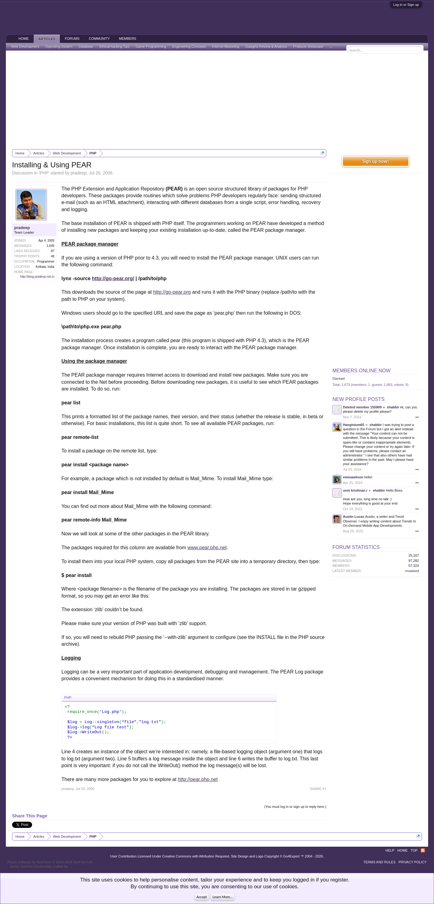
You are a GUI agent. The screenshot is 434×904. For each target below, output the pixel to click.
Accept (202, 897)
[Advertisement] (217, 100)
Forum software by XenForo (50, 862)
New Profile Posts (358, 399)
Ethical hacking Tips (114, 46)
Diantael (338, 378)
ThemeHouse (79, 866)
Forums (72, 38)
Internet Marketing (226, 46)
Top (414, 850)
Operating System (59, 46)
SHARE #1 (318, 789)
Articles (46, 39)
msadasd (412, 571)
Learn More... (223, 897)
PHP (44, 172)
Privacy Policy (413, 862)
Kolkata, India (44, 266)
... (330, 46)
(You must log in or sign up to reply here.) (295, 806)
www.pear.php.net (207, 547)
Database (86, 46)
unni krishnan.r (355, 490)
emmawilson (353, 477)
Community (99, 38)
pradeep (78, 172)
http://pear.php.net (198, 779)
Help (390, 850)
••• (417, 417)
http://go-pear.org (172, 292)
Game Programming (151, 46)
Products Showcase (308, 46)
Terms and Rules (379, 862)
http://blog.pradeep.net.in (37, 276)
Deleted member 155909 (362, 407)
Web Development (25, 46)
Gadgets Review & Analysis (266, 46)
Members (127, 38)
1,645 (50, 245)
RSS (423, 850)
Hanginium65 (353, 425)
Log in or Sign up (406, 4)
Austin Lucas (353, 516)
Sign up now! (375, 161)
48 (52, 256)
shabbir (393, 407)
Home (24, 38)
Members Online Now (361, 370)
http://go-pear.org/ (113, 278)
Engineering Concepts (189, 46)
